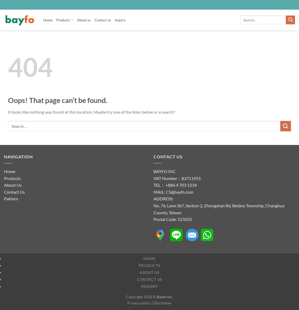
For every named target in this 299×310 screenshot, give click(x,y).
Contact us (103, 20)
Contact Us (14, 191)
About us (84, 20)
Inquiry (120, 20)
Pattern (11, 198)
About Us (13, 184)
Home (48, 20)
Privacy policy (139, 303)
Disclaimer (163, 303)
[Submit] (290, 20)
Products (64, 19)
